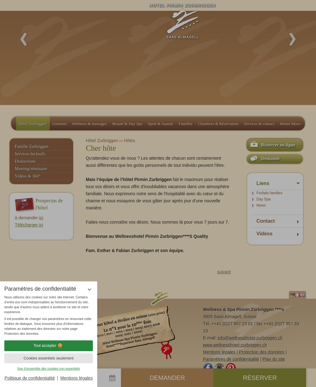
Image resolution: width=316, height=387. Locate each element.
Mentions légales (76, 378)
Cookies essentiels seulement (48, 358)
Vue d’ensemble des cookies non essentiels (48, 368)
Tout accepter (49, 345)
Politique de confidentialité (30, 378)
